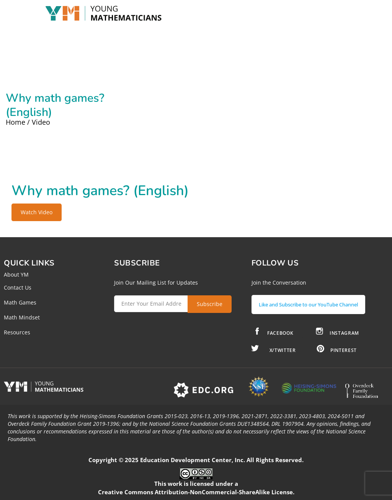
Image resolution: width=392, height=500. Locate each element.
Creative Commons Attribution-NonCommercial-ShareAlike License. (196, 492)
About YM (16, 274)
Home (15, 122)
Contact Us (17, 287)
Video (41, 122)
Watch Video (36, 212)
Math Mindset (22, 317)
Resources (17, 332)
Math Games (20, 302)
